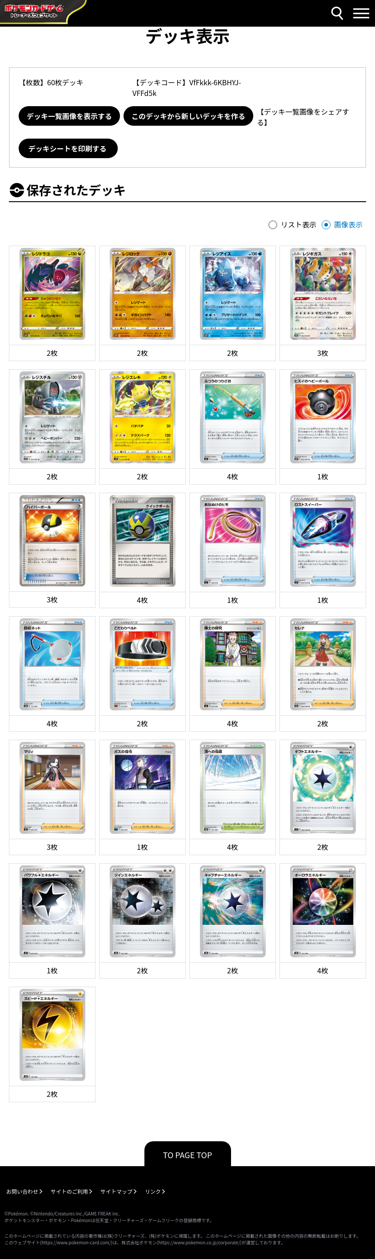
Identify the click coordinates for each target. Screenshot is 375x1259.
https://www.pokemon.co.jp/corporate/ (199, 1242)
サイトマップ (116, 1191)
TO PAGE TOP (187, 1154)
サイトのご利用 (69, 1191)
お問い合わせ (22, 1191)
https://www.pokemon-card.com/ (76, 1242)
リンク (153, 1191)
